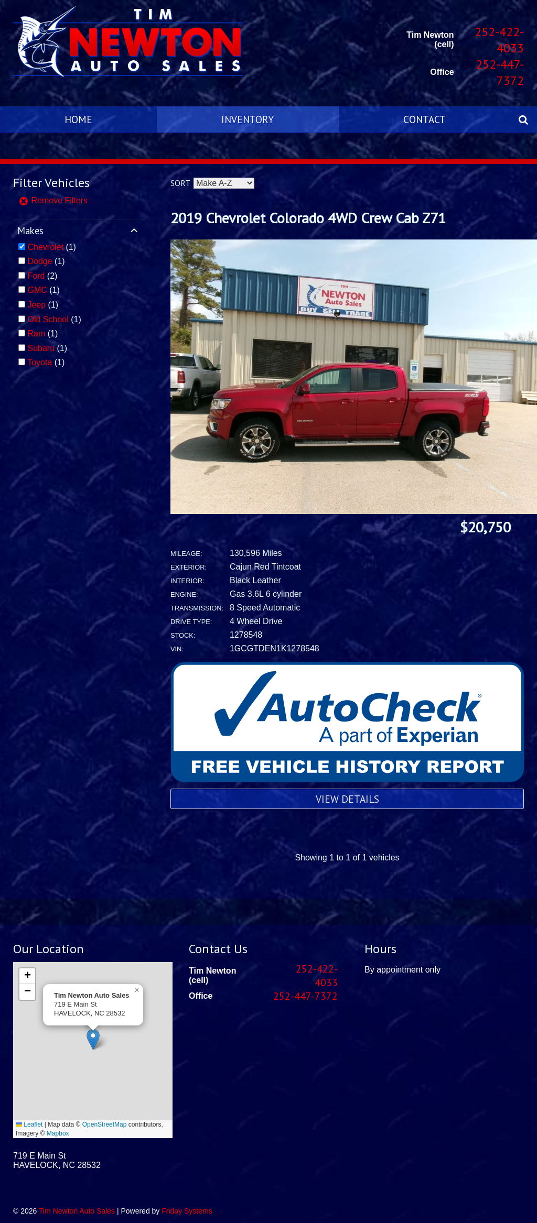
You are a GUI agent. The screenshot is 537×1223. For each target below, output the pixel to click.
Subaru (41, 348)
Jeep (36, 304)
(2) (42, 275)
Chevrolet (45, 247)
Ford (36, 275)
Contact (424, 119)
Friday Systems (187, 1211)
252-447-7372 (500, 72)
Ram (36, 333)
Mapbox (58, 1133)
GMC (37, 290)
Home (78, 119)
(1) (51, 247)
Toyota (39, 362)
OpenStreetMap (104, 1124)
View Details (347, 798)
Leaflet (29, 1124)
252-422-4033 (499, 40)
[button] (93, 1039)
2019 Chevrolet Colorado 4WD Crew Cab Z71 (308, 217)
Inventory (247, 119)
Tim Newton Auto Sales (77, 1211)
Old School (47, 319)
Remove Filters (53, 200)
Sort (180, 183)
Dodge (39, 261)
